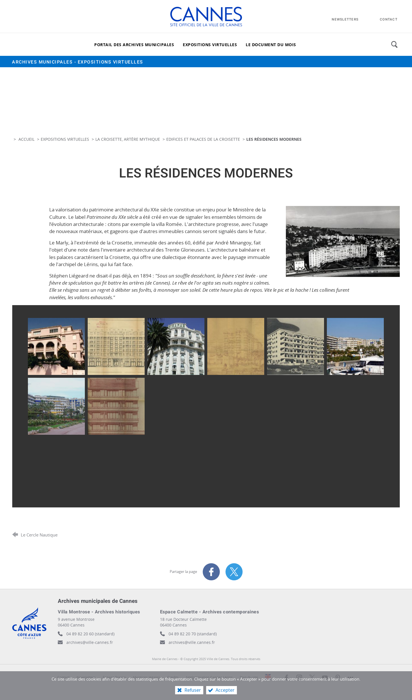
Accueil (27, 139)
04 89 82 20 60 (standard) (90, 633)
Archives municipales (77, 62)
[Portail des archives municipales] (134, 44)
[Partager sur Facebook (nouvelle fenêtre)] (211, 571)
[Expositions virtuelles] (210, 44)
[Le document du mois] (271, 44)
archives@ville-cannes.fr (89, 642)
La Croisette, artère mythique (127, 139)
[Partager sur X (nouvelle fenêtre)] (234, 571)
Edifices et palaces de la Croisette (203, 139)
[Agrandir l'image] (343, 241)
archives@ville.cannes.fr (192, 642)
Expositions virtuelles (65, 139)
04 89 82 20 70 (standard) (193, 633)
